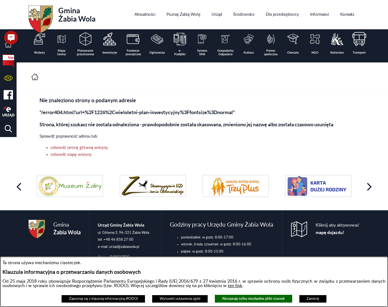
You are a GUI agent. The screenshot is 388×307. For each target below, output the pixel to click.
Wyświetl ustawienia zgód (180, 299)
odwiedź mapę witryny (71, 155)
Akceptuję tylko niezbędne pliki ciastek (253, 298)
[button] (8, 78)
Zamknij (313, 299)
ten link (235, 286)
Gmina (62, 17)
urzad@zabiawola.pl (124, 246)
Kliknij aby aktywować (337, 229)
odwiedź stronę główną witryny (79, 148)
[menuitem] (145, 14)
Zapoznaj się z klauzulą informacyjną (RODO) (103, 299)
